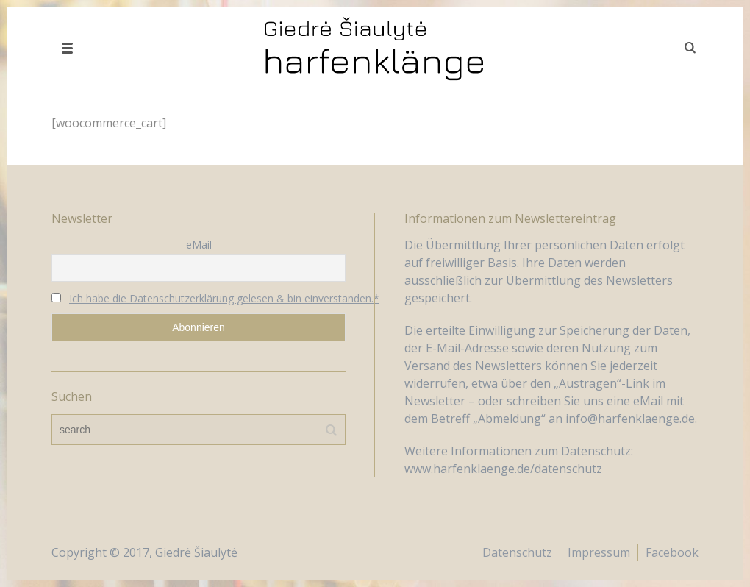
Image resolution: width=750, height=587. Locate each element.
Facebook (672, 552)
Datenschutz (517, 552)
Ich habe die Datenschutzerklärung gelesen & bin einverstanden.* (224, 298)
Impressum (599, 552)
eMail (199, 245)
